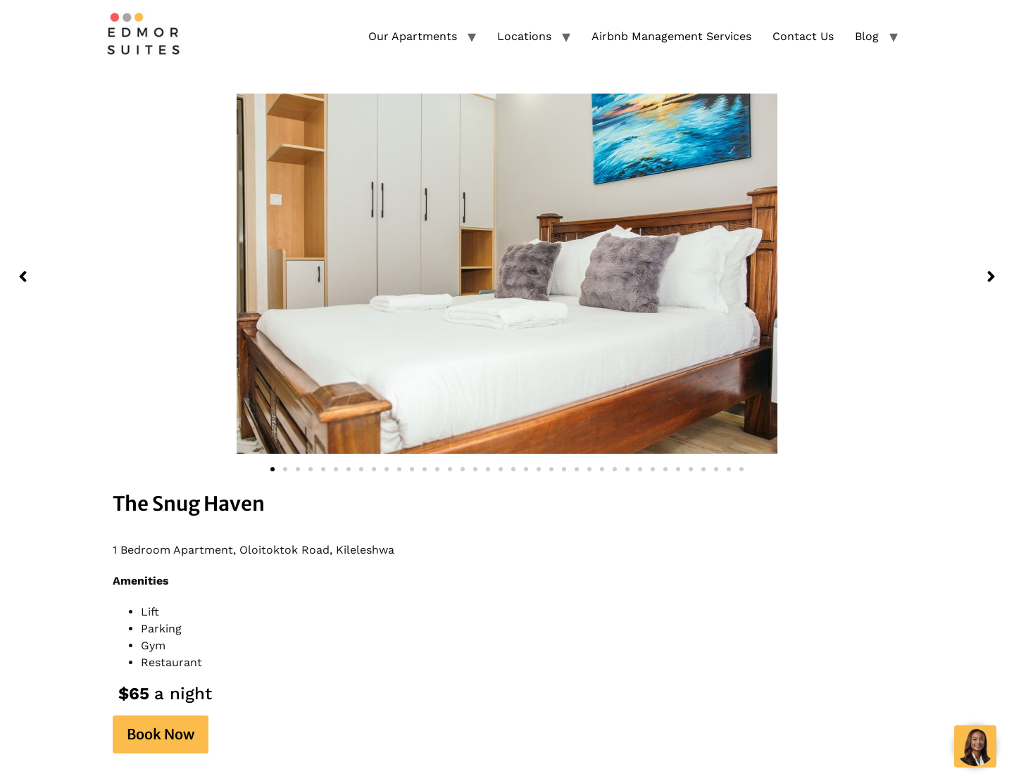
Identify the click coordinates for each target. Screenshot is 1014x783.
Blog (867, 36)
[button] (23, 276)
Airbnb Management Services (671, 36)
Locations (524, 36)
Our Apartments (412, 36)
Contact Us (803, 36)
